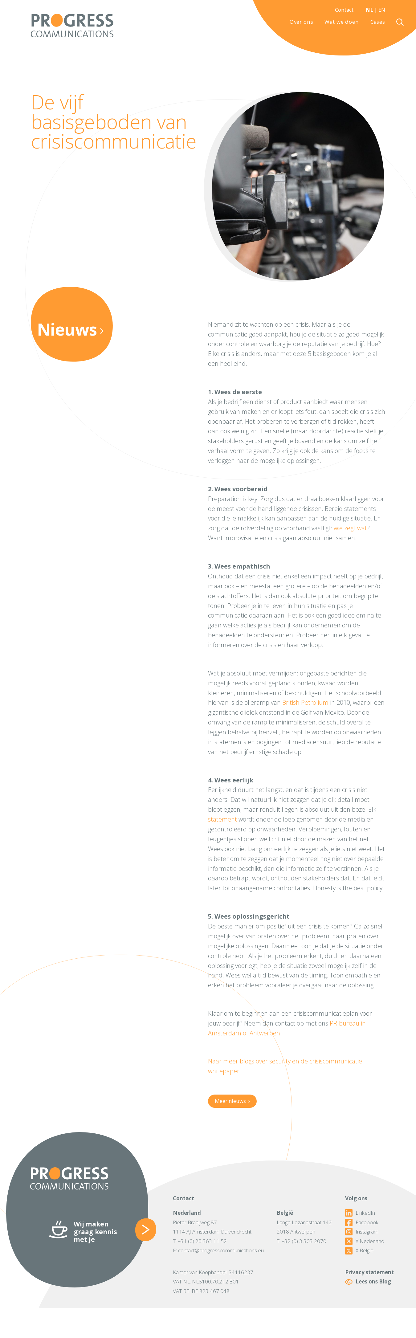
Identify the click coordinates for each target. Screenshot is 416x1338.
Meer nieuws (232, 1100)
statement (222, 819)
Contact (344, 9)
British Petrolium (305, 702)
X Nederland (364, 1241)
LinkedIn (360, 1213)
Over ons (301, 22)
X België (359, 1250)
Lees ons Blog (368, 1282)
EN (381, 9)
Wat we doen (341, 22)
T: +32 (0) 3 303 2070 (301, 1241)
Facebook (361, 1222)
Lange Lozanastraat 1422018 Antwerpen (304, 1227)
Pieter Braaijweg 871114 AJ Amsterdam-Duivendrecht (212, 1227)
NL (369, 9)
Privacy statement (369, 1272)
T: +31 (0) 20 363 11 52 (200, 1241)
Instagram (361, 1232)
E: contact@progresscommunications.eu (218, 1250)
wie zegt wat (350, 528)
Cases (377, 22)
